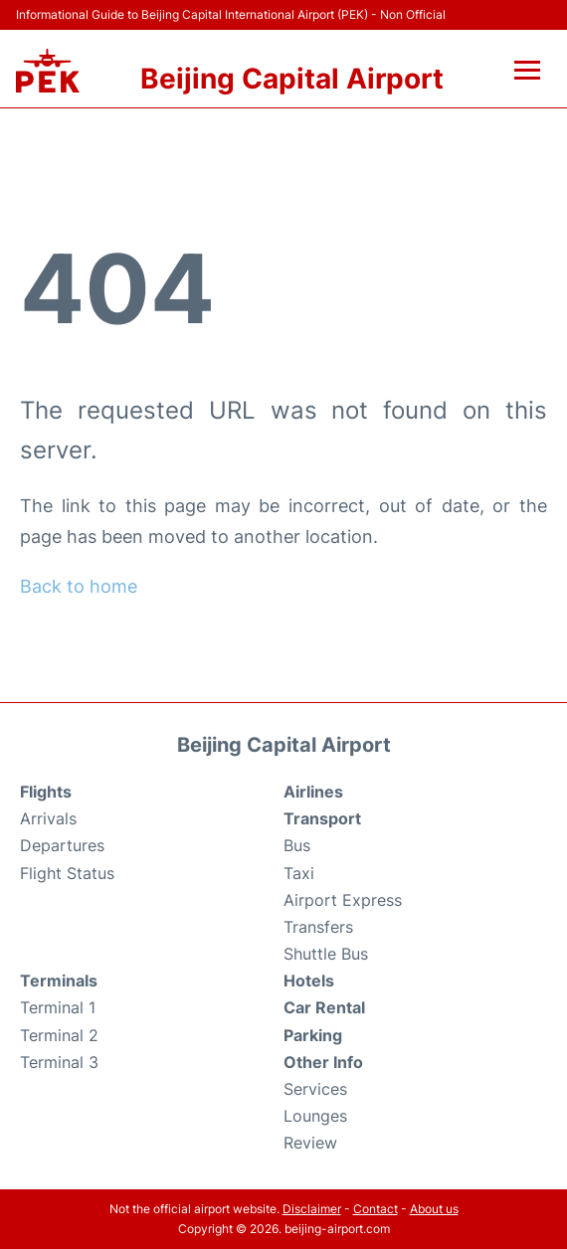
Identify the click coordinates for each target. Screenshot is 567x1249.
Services (315, 1089)
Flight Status (67, 873)
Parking (313, 1035)
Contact (375, 1208)
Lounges (315, 1116)
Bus (297, 845)
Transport (322, 818)
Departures (62, 845)
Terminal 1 (57, 1007)
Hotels (309, 980)
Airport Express (343, 900)
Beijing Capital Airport (292, 78)
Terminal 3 (59, 1062)
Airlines (313, 792)
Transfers (318, 927)
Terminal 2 (59, 1035)
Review (310, 1143)
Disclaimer (312, 1208)
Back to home (78, 586)
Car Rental (324, 1007)
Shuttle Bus (326, 954)
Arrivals (48, 818)
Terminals (58, 980)
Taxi (299, 873)
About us (434, 1208)
